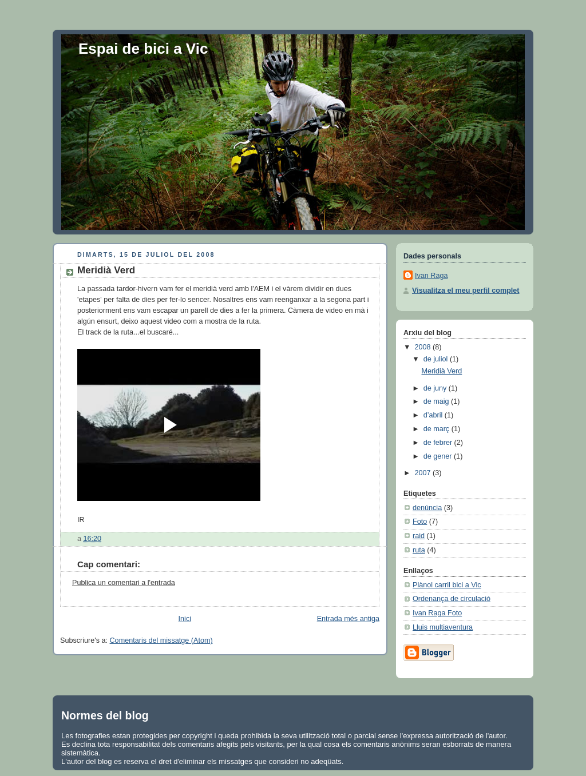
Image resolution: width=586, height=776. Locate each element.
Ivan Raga (431, 276)
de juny (436, 388)
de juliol (436, 359)
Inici (185, 619)
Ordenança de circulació (451, 599)
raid (419, 536)
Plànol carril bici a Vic (447, 585)
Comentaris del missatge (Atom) (161, 640)
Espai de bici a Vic (143, 48)
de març (437, 429)
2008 (424, 347)
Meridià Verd (106, 270)
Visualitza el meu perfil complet (466, 290)
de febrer (438, 443)
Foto (420, 522)
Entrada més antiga (348, 619)
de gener (438, 456)
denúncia (427, 508)
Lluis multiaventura (443, 627)
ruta (419, 550)
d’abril (434, 415)
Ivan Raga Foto (437, 613)
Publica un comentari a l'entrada (123, 583)
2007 (424, 473)
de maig (437, 401)
